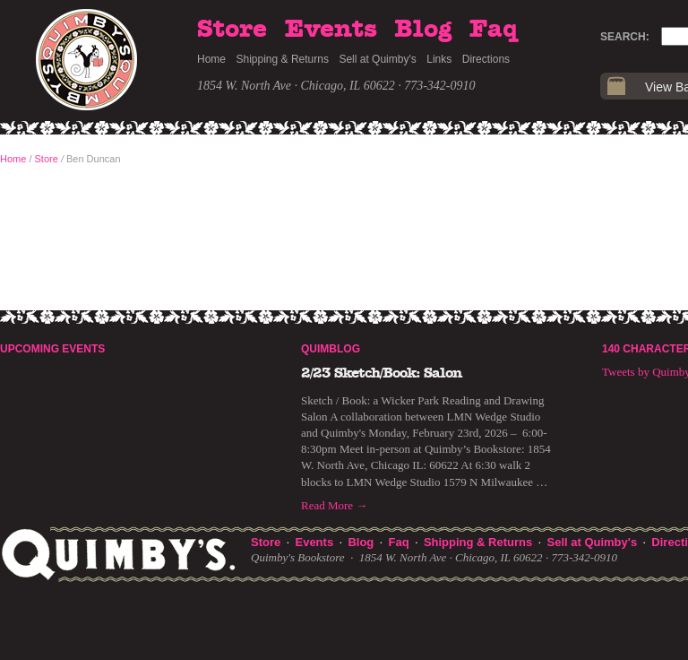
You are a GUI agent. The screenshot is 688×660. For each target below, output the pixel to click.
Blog (423, 29)
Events (331, 29)
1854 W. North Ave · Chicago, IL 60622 (296, 85)
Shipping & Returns (282, 59)
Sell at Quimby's (377, 59)
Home (211, 59)
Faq (493, 29)
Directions (486, 59)
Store (232, 29)
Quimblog (330, 349)
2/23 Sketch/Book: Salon (381, 373)
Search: (624, 36)
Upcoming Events (52, 349)
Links (439, 59)
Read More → (334, 505)
